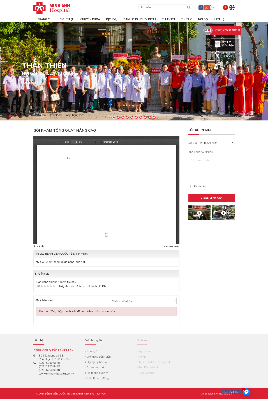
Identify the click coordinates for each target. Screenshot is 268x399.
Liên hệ (219, 19)
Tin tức (186, 19)
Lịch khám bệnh (197, 186)
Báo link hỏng (171, 246)
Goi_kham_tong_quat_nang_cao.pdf (62, 262)
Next (243, 114)
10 (154, 117)
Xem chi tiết (30, 82)
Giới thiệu (67, 19)
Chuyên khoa (90, 19)
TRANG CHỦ (45, 19)
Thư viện (168, 19)
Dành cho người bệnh (139, 19)
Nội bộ (203, 19)
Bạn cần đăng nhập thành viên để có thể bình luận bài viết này (77, 311)
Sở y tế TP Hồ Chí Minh (211, 142)
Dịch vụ (111, 19)
